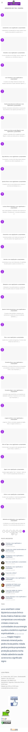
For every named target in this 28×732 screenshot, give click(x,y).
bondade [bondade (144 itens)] (13, 612)
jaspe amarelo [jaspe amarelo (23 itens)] (19, 633)
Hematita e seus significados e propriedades (14, 52)
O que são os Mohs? (11, 573)
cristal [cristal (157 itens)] (11, 623)
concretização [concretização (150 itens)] (19, 619)
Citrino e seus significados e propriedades (14, 494)
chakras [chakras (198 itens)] (17, 616)
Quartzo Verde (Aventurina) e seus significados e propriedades (14, 310)
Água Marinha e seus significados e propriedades (14, 156)
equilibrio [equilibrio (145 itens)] (5, 630)
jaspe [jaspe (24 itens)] (15, 633)
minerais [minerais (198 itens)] (5, 640)
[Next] (16, 534)
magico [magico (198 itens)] (17, 637)
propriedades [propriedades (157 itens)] (20, 647)
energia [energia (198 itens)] (23, 626)
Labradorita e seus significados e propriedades (14, 27)
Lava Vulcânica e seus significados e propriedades (14, 78)
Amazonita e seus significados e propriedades (14, 234)
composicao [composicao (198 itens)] (7, 619)
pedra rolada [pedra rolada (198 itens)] (19, 644)
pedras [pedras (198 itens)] (4, 647)
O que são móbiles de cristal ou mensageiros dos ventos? (14, 591)
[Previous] (4, 531)
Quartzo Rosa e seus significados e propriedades (14, 181)
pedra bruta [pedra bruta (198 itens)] (6, 644)
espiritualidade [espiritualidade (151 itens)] (7, 633)
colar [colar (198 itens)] (23, 616)
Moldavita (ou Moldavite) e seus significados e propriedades (14, 520)
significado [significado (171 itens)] (17, 658)
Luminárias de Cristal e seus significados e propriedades (13, 585)
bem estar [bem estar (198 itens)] (15, 609)
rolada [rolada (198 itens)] (4, 654)
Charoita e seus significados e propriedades (14, 544)
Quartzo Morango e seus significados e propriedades (16, 597)
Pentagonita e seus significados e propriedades (14, 556)
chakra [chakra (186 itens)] (9, 616)
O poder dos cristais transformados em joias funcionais (16, 550)
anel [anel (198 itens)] (8, 609)
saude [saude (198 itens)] (20, 654)
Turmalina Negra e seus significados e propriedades (14, 391)
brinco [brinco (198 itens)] (20, 612)
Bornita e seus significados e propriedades (14, 259)
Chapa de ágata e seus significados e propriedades (16, 578)
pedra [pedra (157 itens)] (19, 640)
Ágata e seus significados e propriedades (14, 469)
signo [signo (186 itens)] (3, 661)
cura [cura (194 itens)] (16, 623)
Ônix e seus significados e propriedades (14, 337)
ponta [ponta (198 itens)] (11, 647)
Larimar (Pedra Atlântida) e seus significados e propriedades (14, 207)
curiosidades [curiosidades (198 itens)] (7, 626)
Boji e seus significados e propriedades (16, 562)
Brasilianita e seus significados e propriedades (14, 567)
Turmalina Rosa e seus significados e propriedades (14, 363)
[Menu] (2, 2)
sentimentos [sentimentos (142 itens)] (6, 658)
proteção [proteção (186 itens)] (5, 651)
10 (12, 533)
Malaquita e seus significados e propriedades (14, 284)
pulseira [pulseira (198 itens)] (13, 651)
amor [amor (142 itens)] (3, 609)
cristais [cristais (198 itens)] (4, 623)
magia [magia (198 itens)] (10, 637)
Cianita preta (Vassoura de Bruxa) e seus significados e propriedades (14, 104)
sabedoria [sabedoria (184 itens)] (12, 654)
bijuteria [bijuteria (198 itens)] (5, 612)
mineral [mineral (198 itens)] (13, 640)
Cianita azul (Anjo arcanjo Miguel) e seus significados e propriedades (14, 131)
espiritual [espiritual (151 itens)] (23, 630)
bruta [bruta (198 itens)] (3, 616)
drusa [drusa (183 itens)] (16, 626)
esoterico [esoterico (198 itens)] (13, 630)
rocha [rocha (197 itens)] (20, 651)
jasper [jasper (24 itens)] (6, 637)
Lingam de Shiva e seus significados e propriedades (14, 419)
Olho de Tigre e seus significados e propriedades (14, 444)
